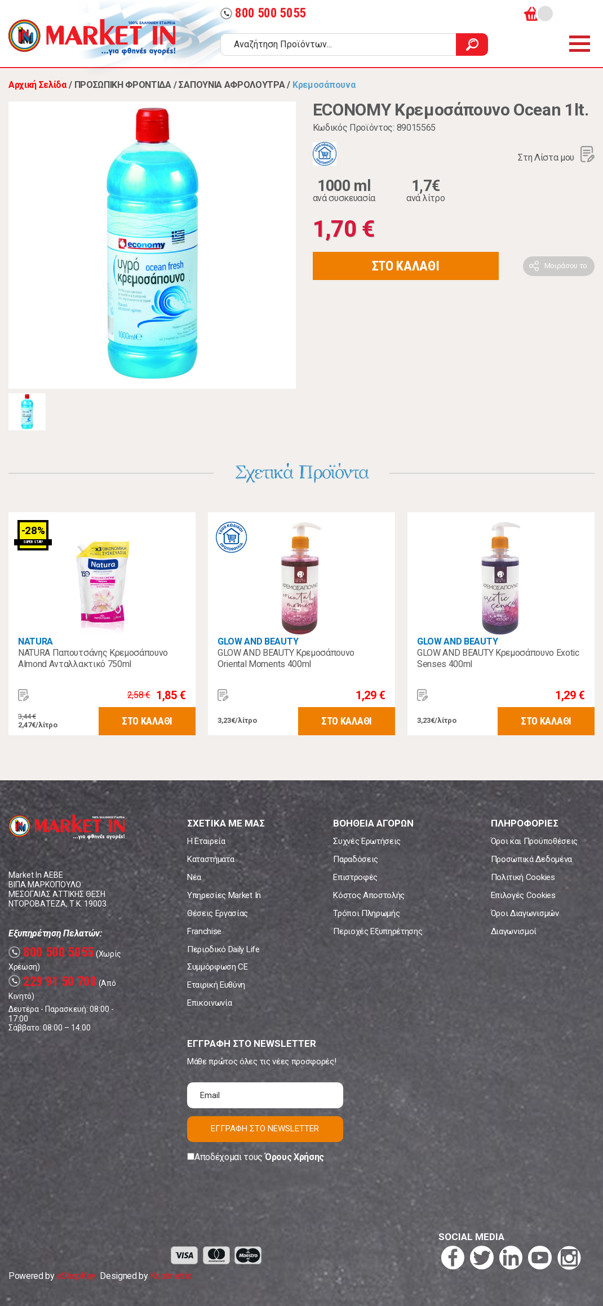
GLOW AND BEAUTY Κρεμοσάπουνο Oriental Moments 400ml (286, 658)
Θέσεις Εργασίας (217, 913)
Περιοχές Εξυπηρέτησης (377, 931)
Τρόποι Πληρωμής (366, 913)
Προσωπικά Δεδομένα (531, 859)
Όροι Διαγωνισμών (525, 913)
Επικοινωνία (209, 1003)
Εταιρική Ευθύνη (216, 985)
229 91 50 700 (52, 981)
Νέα (194, 877)
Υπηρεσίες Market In (224, 895)
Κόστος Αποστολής (369, 895)
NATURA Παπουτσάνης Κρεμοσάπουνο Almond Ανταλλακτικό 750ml (93, 658)
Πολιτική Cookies (523, 877)
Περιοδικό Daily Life (223, 949)
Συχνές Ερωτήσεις (367, 841)
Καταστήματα (210, 859)
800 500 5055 (263, 13)
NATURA (35, 641)
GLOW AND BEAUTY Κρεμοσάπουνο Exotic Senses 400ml (498, 658)
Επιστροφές (355, 877)
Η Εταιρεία (206, 841)
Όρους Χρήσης (294, 1157)
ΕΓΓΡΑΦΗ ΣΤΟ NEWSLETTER (265, 1128)
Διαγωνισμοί (514, 931)
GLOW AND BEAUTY (258, 641)
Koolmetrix (170, 1276)
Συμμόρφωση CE (217, 967)
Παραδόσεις (355, 859)
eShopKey (75, 1276)
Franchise (204, 931)
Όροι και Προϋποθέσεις (534, 841)
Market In (91, 37)
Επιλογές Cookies (523, 895)
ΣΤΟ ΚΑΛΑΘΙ (406, 266)
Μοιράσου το (565, 265)
